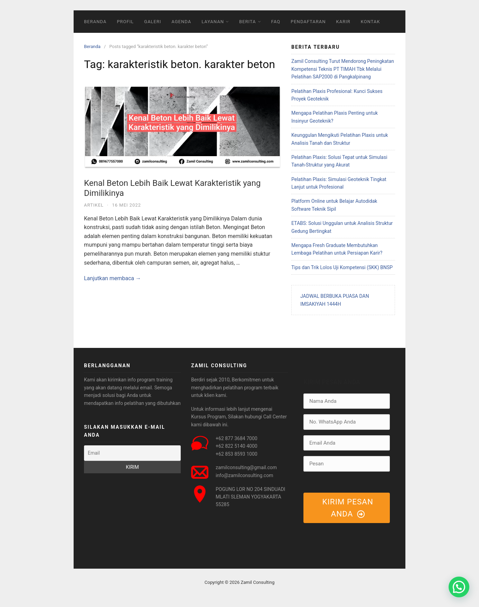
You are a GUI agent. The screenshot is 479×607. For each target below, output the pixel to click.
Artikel (94, 205)
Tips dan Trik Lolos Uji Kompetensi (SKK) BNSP (342, 267)
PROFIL (125, 21)
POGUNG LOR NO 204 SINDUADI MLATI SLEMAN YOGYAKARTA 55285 (250, 497)
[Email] (132, 453)
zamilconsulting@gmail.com (246, 467)
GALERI (152, 21)
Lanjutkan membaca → (112, 278)
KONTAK (370, 21)
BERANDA (95, 21)
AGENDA (181, 21)
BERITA (247, 21)
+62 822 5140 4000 (236, 446)
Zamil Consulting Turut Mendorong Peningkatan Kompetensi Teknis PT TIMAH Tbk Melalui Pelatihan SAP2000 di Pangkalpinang (342, 68)
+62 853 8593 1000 (236, 454)
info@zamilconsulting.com (244, 475)
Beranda (92, 46)
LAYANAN (212, 21)
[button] (459, 587)
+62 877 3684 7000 (236, 438)
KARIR (343, 21)
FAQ (275, 21)
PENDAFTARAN (308, 21)
